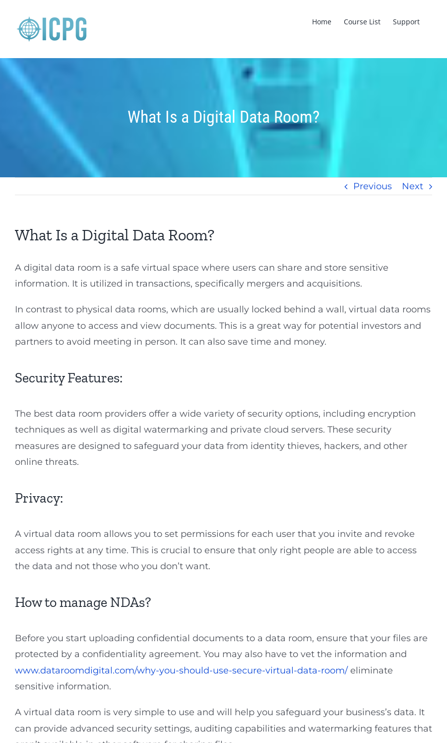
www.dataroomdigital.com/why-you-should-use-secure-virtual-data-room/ (181, 670)
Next (412, 186)
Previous (372, 186)
